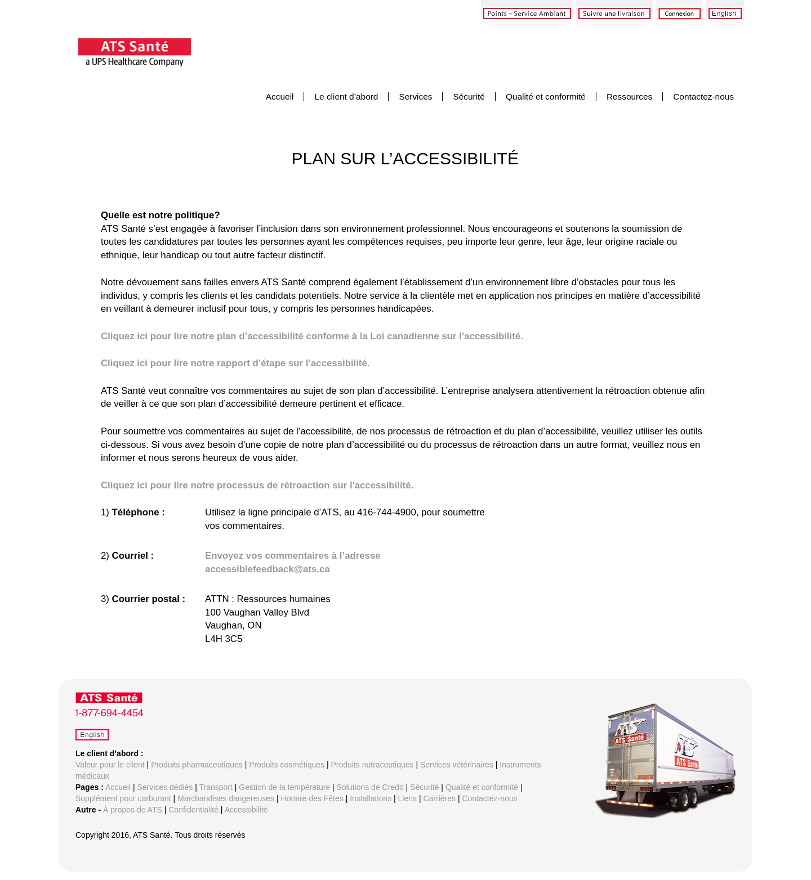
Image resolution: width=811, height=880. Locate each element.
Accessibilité (246, 809)
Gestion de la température (284, 787)
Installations (370, 798)
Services (415, 96)
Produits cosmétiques (286, 764)
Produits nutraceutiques (372, 764)
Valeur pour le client (110, 764)
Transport (216, 787)
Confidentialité (193, 809)
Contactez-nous (703, 96)
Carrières (439, 798)
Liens (407, 798)
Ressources (629, 96)
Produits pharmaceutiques (197, 764)
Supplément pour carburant (123, 798)
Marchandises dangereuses (225, 798)
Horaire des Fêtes (312, 798)
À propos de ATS (132, 809)
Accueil (280, 96)
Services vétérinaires (456, 764)
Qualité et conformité (546, 96)
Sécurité (468, 96)
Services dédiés (165, 787)
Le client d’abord (346, 96)
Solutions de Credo (370, 787)
